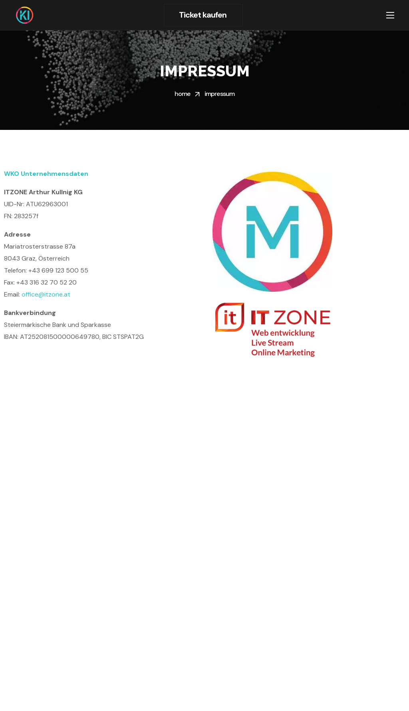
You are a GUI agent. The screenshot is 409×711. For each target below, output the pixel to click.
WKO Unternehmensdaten (46, 173)
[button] (203, 15)
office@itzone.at (46, 294)
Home (183, 94)
